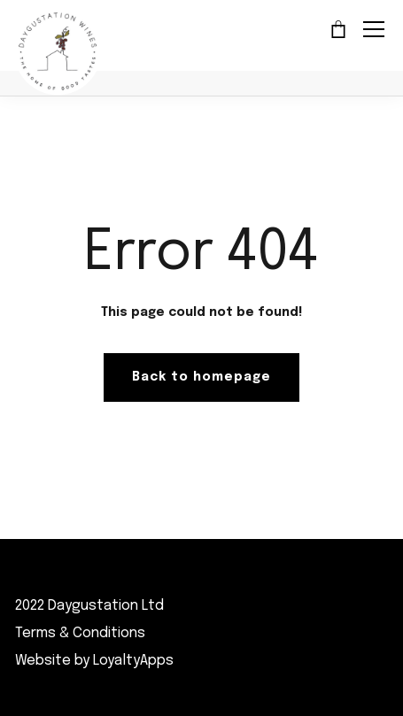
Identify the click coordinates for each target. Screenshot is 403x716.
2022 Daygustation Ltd (89, 605)
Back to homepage (201, 377)
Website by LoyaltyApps (94, 660)
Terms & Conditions (80, 633)
